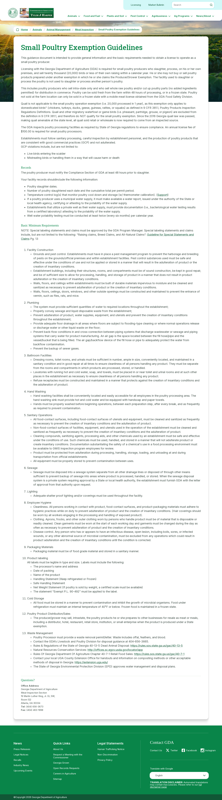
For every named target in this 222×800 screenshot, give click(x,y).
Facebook (191, 750)
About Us (58, 749)
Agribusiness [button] (159, 16)
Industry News (21, 765)
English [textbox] (159, 775)
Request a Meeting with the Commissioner (67, 756)
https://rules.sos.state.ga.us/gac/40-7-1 (159, 654)
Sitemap (57, 778)
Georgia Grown (61, 762)
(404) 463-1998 (34, 710)
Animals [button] (72, 16)
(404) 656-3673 (34, 706)
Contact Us (156, 750)
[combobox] (179, 775)
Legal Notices (21, 754)
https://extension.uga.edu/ (91, 662)
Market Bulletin (156, 4)
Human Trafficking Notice (110, 749)
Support (162, 194)
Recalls (17, 759)
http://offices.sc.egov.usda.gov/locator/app (115, 649)
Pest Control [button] (138, 16)
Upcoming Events (23, 770)
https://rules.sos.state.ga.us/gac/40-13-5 (156, 645)
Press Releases (22, 749)
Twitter (174, 750)
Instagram (210, 750)
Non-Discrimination (107, 754)
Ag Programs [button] (181, 16)
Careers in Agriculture (64, 773)
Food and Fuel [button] (92, 16)
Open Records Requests (66, 768)
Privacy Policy (104, 759)
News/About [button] (203, 16)
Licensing (136, 4)
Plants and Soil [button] (115, 16)
